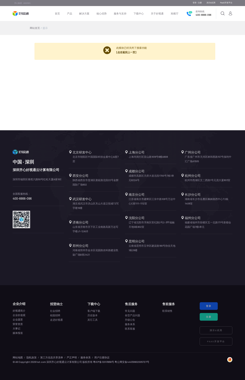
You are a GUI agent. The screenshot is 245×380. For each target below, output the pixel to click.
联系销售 (167, 312)
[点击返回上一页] (126, 52)
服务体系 (130, 326)
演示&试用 (210, 2)
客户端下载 (93, 312)
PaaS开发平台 (226, 2)
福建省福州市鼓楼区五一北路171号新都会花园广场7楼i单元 (208, 226)
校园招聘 (55, 317)
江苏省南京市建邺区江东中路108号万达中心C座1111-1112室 (152, 203)
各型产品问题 (132, 317)
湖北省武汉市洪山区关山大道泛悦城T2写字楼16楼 (96, 207)
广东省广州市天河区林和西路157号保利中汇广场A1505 (208, 161)
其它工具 (92, 321)
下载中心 (139, 13)
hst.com (41, 361)
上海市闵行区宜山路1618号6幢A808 (148, 158)
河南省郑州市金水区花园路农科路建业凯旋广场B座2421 (95, 254)
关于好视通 (157, 13)
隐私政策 (31, 357)
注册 (200, 2)
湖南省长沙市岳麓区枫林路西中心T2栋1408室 (206, 203)
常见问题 (130, 312)
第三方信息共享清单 (51, 357)
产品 (69, 13)
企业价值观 (19, 316)
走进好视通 (56, 321)
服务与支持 (120, 13)
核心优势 (102, 13)
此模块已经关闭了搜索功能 (131, 47)
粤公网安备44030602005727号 (132, 361)
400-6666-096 (203, 14)
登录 (195, 2)
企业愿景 (18, 320)
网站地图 (18, 357)
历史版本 (92, 317)
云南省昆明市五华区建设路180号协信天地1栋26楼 (152, 250)
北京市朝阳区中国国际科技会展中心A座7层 (96, 161)
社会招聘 (55, 312)
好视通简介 (19, 311)
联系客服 (130, 330)
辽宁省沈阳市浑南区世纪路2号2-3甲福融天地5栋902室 (151, 226)
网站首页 (35, 27)
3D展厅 (174, 13)
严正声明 (72, 357)
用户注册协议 (102, 357)
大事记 (16, 329)
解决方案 (84, 13)
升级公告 (130, 321)
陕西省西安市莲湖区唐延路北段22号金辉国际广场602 (96, 184)
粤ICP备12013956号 (103, 361)
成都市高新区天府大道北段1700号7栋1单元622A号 (151, 179)
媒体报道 (18, 334)
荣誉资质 (18, 325)
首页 (57, 13)
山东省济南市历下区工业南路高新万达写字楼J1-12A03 (95, 231)
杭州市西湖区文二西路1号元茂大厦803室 (207, 181)
